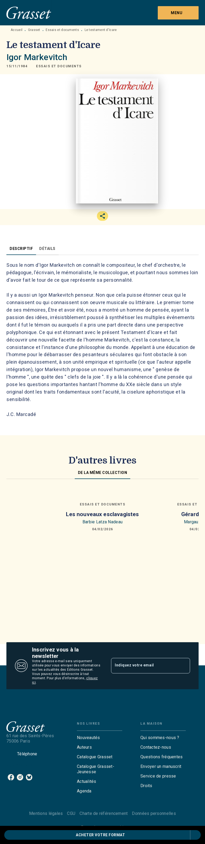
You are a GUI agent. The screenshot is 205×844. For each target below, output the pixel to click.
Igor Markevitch (36, 57)
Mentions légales (46, 813)
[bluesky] (29, 777)
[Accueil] (28, 12)
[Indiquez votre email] (144, 665)
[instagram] (20, 777)
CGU (71, 813)
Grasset (34, 30)
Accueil (16, 30)
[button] (59, 66)
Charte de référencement (104, 813)
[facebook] (10, 777)
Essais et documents (62, 30)
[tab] (21, 248)
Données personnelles (154, 813)
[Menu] (178, 12)
